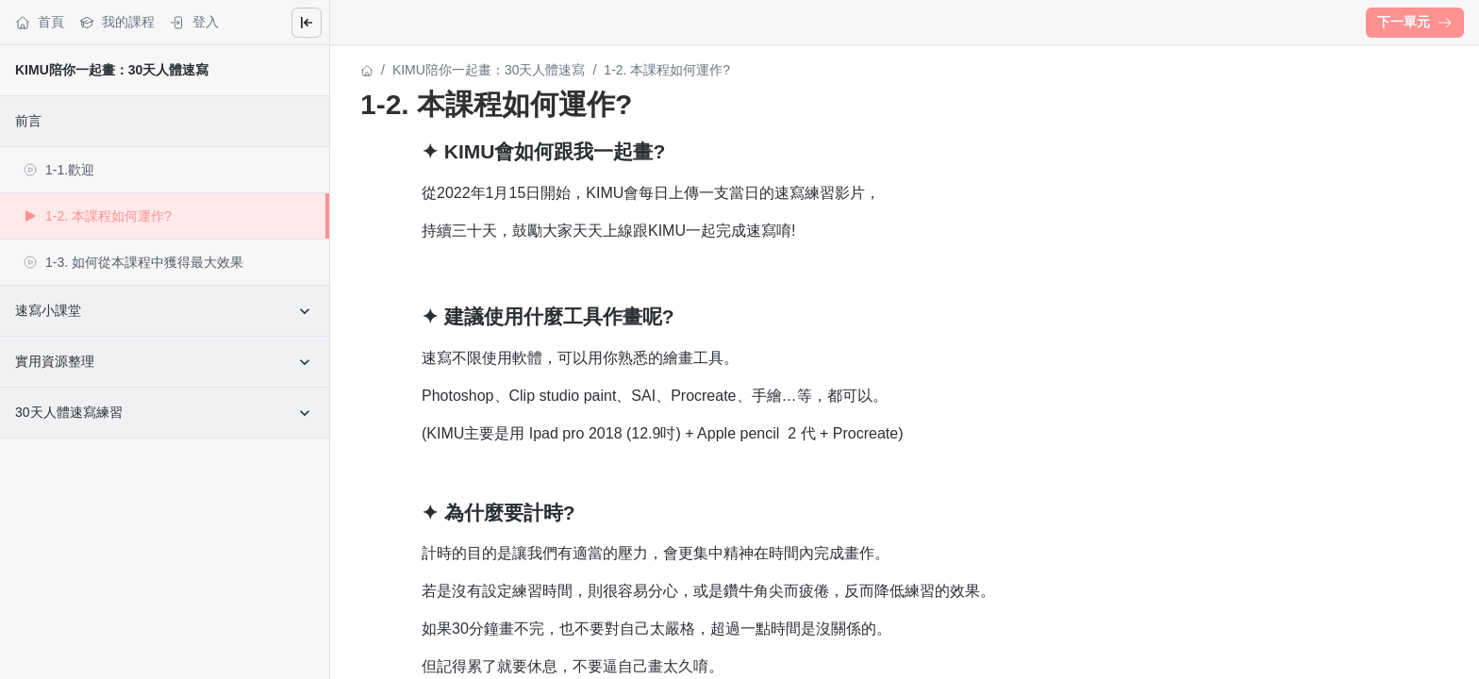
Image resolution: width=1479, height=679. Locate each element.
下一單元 (1415, 21)
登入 (194, 22)
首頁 (39, 22)
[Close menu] (306, 23)
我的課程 (117, 22)
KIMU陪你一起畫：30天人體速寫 (111, 69)
